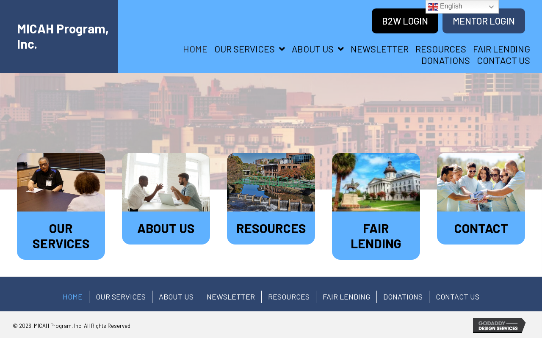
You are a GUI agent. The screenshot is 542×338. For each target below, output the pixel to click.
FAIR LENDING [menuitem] (346, 296)
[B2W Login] (405, 20)
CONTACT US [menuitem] (457, 296)
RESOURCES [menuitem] (289, 296)
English (445, 7)
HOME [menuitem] (73, 296)
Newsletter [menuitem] (231, 296)
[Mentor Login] (483, 20)
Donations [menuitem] (403, 296)
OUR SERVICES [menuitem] (121, 296)
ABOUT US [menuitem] (176, 296)
